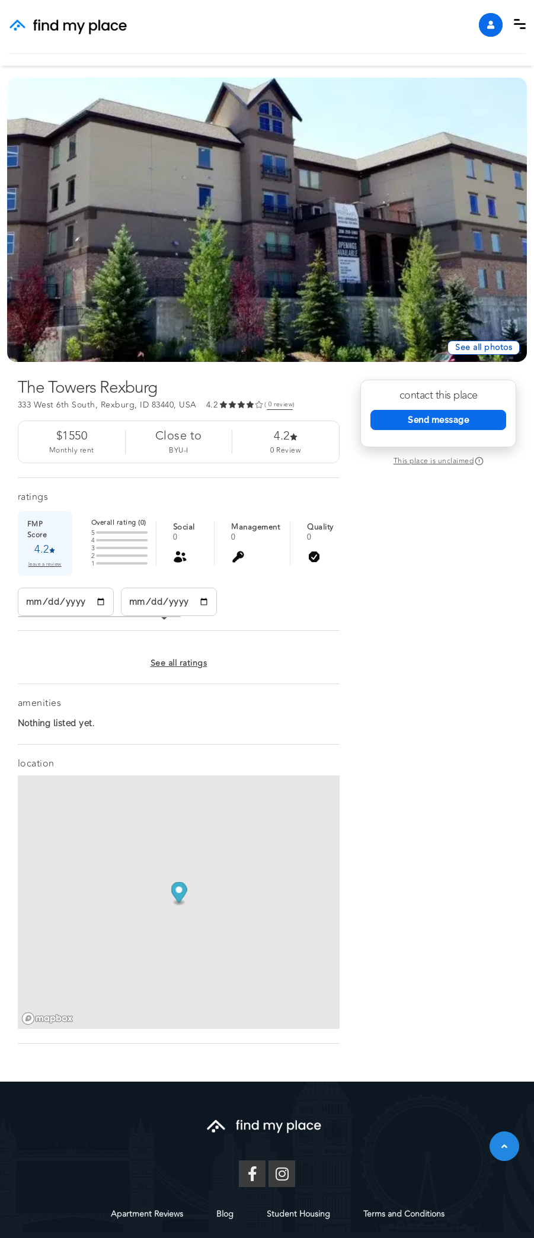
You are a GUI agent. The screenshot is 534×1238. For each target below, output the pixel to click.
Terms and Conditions (404, 1214)
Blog (225, 1214)
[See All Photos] (483, 348)
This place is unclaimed (434, 461)
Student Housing (298, 1214)
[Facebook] (252, 1173)
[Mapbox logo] (47, 1018)
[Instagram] (281, 1173)
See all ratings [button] (179, 663)
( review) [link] (279, 405)
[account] (491, 25)
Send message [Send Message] (438, 420)
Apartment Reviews (147, 1214)
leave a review (45, 564)
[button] (520, 24)
